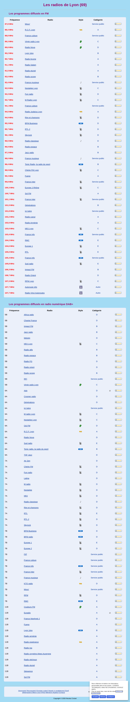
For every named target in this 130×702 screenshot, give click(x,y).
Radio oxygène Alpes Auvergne (37, 654)
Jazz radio (29, 152)
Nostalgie (28, 490)
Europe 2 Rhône (32, 188)
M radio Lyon (29, 414)
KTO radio (28, 583)
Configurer (110, 696)
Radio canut (30, 217)
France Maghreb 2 (32, 619)
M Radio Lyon (31, 100)
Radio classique (32, 141)
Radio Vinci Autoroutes (35, 293)
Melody (27, 338)
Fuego (27, 176)
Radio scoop (30, 77)
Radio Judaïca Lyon (33, 112)
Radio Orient (30, 275)
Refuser (102, 696)
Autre (98, 287)
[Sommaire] (22, 691)
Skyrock (28, 135)
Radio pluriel (30, 71)
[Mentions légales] (52, 692)
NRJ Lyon (29, 229)
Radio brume (30, 59)
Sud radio (29, 264)
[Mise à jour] (36, 692)
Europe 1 (29, 246)
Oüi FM (27, 426)
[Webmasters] (27, 692)
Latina (26, 478)
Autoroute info (31, 287)
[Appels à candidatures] (56, 691)
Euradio (27, 613)
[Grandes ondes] (42, 691)
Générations (30, 205)
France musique (32, 82)
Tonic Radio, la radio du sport (37, 164)
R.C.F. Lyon (30, 30)
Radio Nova (30, 47)
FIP (25, 554)
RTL (27, 252)
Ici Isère (28, 211)
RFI (25, 379)
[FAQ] (43, 692)
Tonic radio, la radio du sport (36, 449)
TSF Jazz (28, 455)
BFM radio (28, 537)
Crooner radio (30, 396)
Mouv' (27, 24)
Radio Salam (30, 65)
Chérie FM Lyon (32, 170)
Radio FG (28, 361)
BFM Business (31, 123)
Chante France (30, 320)
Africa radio (29, 315)
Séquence (28, 671)
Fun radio (29, 94)
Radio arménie (30, 636)
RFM (26, 595)
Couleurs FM (29, 607)
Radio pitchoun (30, 660)
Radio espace (31, 147)
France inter (30, 182)
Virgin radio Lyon (32, 41)
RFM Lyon (29, 281)
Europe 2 (28, 548)
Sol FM (28, 193)
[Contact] (62, 692)
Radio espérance (31, 642)
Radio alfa (28, 350)
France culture (31, 36)
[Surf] (67, 691)
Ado (25, 391)
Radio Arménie (31, 223)
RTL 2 (27, 129)
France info (30, 234)
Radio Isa (28, 648)
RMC (27, 240)
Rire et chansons (32, 117)
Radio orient (29, 367)
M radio (27, 484)
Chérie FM (28, 467)
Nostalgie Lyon (31, 88)
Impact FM (29, 269)
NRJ (26, 496)
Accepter (95, 696)
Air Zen (27, 461)
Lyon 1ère (29, 53)
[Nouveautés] (31, 691)
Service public (98, 24)
